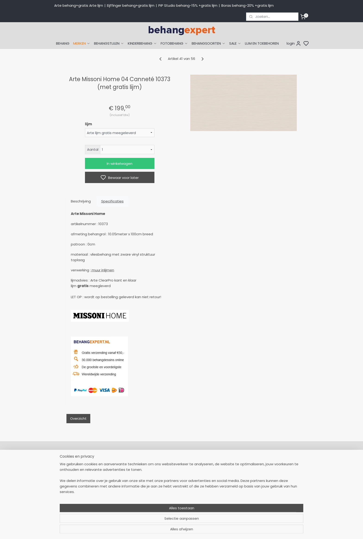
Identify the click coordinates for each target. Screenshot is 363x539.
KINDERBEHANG (142, 43)
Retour (163, 468)
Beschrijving (81, 201)
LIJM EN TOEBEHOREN (262, 43)
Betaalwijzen (168, 478)
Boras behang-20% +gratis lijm (247, 5)
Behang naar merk (224, 483)
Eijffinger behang (223, 473)
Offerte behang (171, 488)
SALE (235, 43)
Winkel (163, 494)
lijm (88, 124)
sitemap (215, 530)
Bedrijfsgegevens (121, 504)
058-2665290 (135, 463)
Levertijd (165, 473)
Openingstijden (119, 499)
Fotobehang (219, 504)
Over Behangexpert (174, 499)
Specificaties (112, 201)
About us (267, 463)
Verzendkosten (170, 483)
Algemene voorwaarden (178, 504)
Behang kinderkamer (226, 488)
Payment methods (275, 468)
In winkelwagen (119, 163)
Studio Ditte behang (225, 478)
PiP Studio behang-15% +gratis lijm (187, 5)
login (294, 43)
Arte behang (219, 468)
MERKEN (81, 43)
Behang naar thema (226, 463)
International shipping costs (282, 473)
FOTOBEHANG (174, 43)
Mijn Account (168, 463)
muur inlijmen (102, 270)
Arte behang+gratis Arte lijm (78, 5)
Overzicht (78, 418)
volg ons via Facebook (285, 483)
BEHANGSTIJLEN (109, 43)
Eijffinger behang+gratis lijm (130, 5)
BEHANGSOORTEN (208, 43)
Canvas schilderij (223, 509)
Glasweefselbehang (225, 499)
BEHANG (62, 43)
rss (225, 530)
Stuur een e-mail (121, 494)
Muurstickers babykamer (229, 494)
